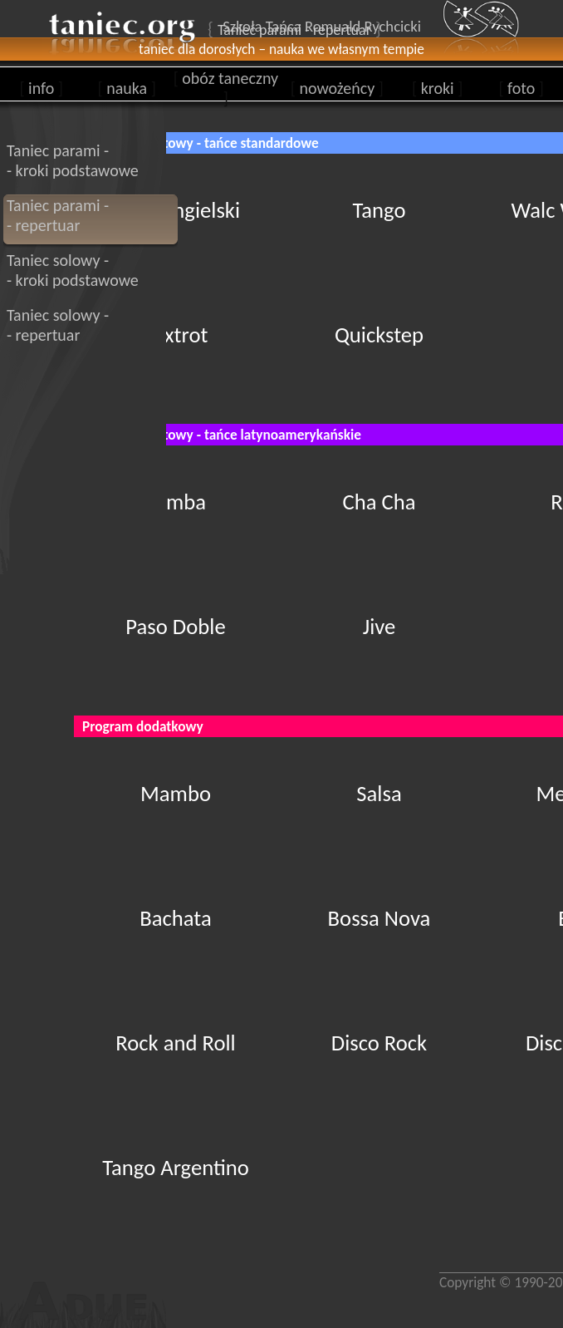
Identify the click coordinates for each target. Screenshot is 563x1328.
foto (521, 88)
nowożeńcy (337, 88)
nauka (127, 88)
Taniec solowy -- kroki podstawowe (73, 270)
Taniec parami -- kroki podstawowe (73, 160)
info (41, 88)
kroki (437, 88)
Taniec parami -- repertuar (58, 215)
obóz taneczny (226, 88)
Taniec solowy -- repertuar (58, 325)
